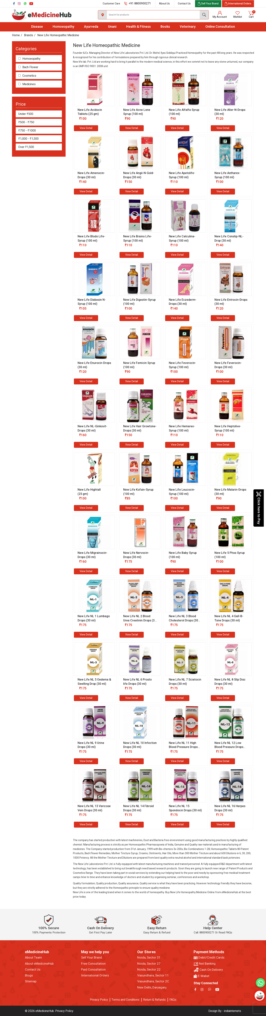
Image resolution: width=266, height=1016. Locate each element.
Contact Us (184, 4)
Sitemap (30, 981)
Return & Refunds (154, 1000)
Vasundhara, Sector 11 (153, 975)
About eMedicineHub (39, 964)
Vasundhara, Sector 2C (153, 981)
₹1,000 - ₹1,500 (28, 139)
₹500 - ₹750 (26, 122)
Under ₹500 (25, 114)
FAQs (172, 1000)
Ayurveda (91, 26)
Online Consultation (220, 26)
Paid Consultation (93, 969)
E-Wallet (201, 976)
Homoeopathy (63, 26)
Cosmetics (29, 76)
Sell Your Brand (91, 957)
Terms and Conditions (125, 1000)
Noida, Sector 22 (149, 969)
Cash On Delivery (208, 969)
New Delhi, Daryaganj (151, 987)
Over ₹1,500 (26, 147)
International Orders (95, 975)
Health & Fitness (138, 26)
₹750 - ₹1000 (27, 130)
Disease (37, 26)
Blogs (29, 975)
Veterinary (188, 26)
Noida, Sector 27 (149, 964)
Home (16, 35)
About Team (33, 957)
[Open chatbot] (260, 996)
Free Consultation (93, 964)
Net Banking (205, 964)
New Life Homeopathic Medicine (58, 35)
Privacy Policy (99, 1000)
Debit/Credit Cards (209, 957)
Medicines (29, 84)
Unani (112, 26)
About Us (164, 4)
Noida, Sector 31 (149, 957)
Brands (28, 35)
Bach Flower (30, 67)
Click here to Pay (258, 508)
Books (165, 26)
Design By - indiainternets (224, 1011)
